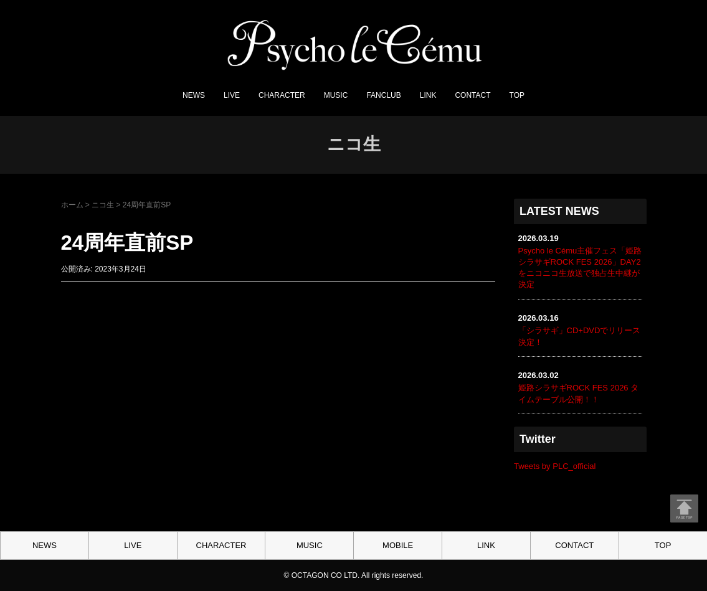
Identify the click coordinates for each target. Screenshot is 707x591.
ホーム (72, 205)
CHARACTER (282, 95)
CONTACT (472, 95)
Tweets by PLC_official (554, 466)
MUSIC (336, 95)
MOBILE (397, 545)
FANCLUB (383, 95)
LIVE (232, 95)
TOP (517, 95)
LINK (428, 95)
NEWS (194, 95)
